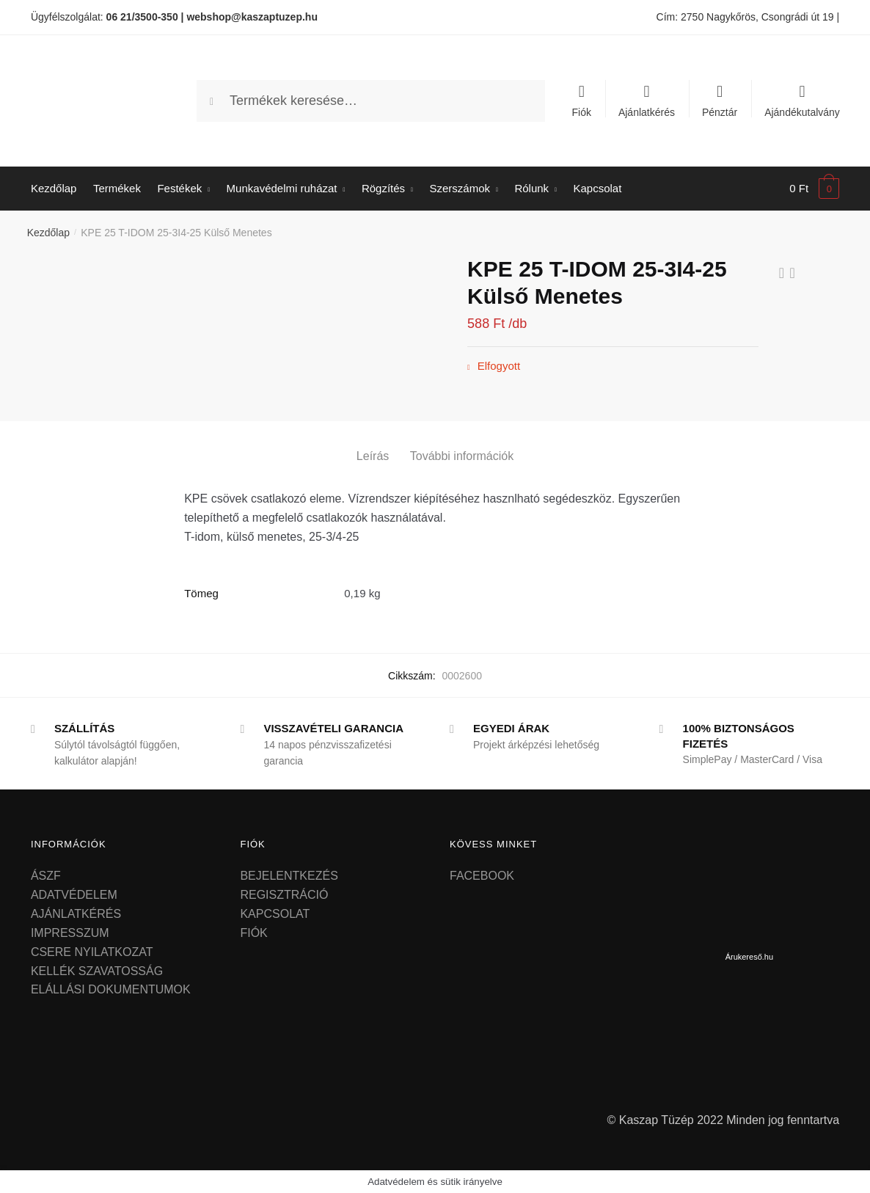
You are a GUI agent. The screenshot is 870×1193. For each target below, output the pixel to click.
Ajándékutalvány (802, 111)
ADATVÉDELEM (74, 895)
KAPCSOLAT (275, 914)
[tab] (373, 444)
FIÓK (253, 933)
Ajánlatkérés (646, 111)
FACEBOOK (482, 875)
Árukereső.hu (749, 956)
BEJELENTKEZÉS (288, 875)
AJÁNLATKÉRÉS (76, 914)
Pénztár (719, 111)
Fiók (581, 111)
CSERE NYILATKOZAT (92, 952)
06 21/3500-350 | (145, 17)
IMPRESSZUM (70, 933)
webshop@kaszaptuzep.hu (252, 17)
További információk (461, 456)
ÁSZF (46, 875)
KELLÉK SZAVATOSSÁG (97, 971)
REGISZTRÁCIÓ (284, 895)
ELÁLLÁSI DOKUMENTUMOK (111, 989)
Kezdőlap (48, 232)
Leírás (373, 456)
